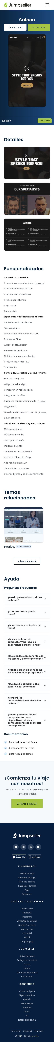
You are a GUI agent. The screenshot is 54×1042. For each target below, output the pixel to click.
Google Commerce (27, 925)
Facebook (27, 912)
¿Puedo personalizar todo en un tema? (25, 599)
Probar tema (38, 27)
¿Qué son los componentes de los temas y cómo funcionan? (25, 657)
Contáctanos (27, 976)
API (27, 1015)
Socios (27, 968)
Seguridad (27, 1031)
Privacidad (15, 1031)
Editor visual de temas (21, 753)
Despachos (27, 894)
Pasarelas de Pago (27, 877)
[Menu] (47, 5)
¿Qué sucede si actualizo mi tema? (24, 627)
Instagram (27, 916)
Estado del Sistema (27, 1019)
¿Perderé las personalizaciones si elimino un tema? (24, 700)
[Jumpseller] (27, 835)
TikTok (27, 937)
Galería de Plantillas (27, 885)
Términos (38, 1031)
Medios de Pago (27, 873)
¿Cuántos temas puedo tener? (22, 613)
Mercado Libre (27, 929)
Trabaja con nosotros (27, 960)
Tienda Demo (15, 27)
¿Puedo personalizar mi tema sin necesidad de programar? (25, 671)
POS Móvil (27, 933)
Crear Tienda (27, 804)
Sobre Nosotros (27, 956)
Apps (27, 890)
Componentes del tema (21, 748)
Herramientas (27, 1003)
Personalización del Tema (23, 742)
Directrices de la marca (27, 972)
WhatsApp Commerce (27, 921)
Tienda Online (27, 908)
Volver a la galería (27, 561)
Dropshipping (27, 941)
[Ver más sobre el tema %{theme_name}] (23, 525)
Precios (27, 964)
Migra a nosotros (27, 995)
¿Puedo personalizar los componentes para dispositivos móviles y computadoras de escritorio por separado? (24, 720)
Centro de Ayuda (27, 991)
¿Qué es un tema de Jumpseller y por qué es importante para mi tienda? (24, 642)
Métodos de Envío (27, 881)
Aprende (27, 999)
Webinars (27, 1007)
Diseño (27, 1011)
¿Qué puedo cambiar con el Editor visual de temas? (24, 685)
